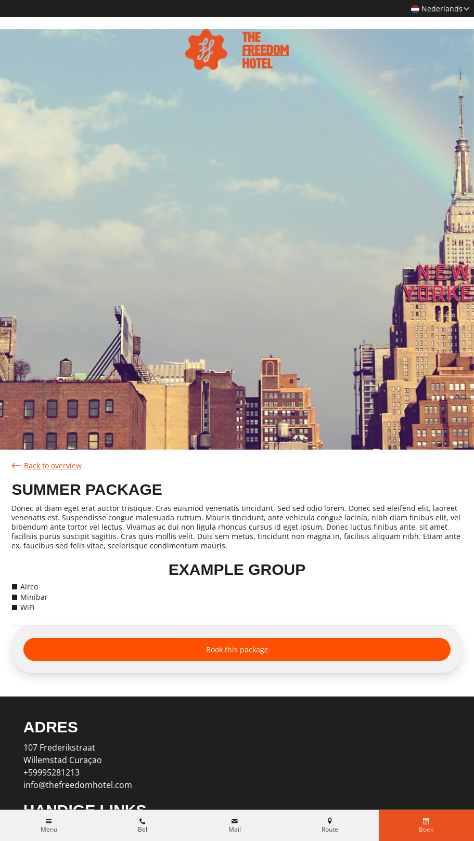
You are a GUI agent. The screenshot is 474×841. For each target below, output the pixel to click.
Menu (49, 829)
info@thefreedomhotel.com (77, 785)
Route (330, 829)
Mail (234, 829)
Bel (142, 829)
